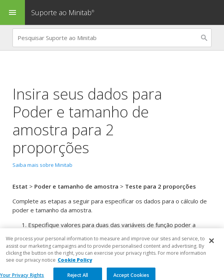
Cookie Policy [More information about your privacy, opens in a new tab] (75, 272)
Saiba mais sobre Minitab (42, 164)
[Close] (211, 252)
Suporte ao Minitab (63, 12)
